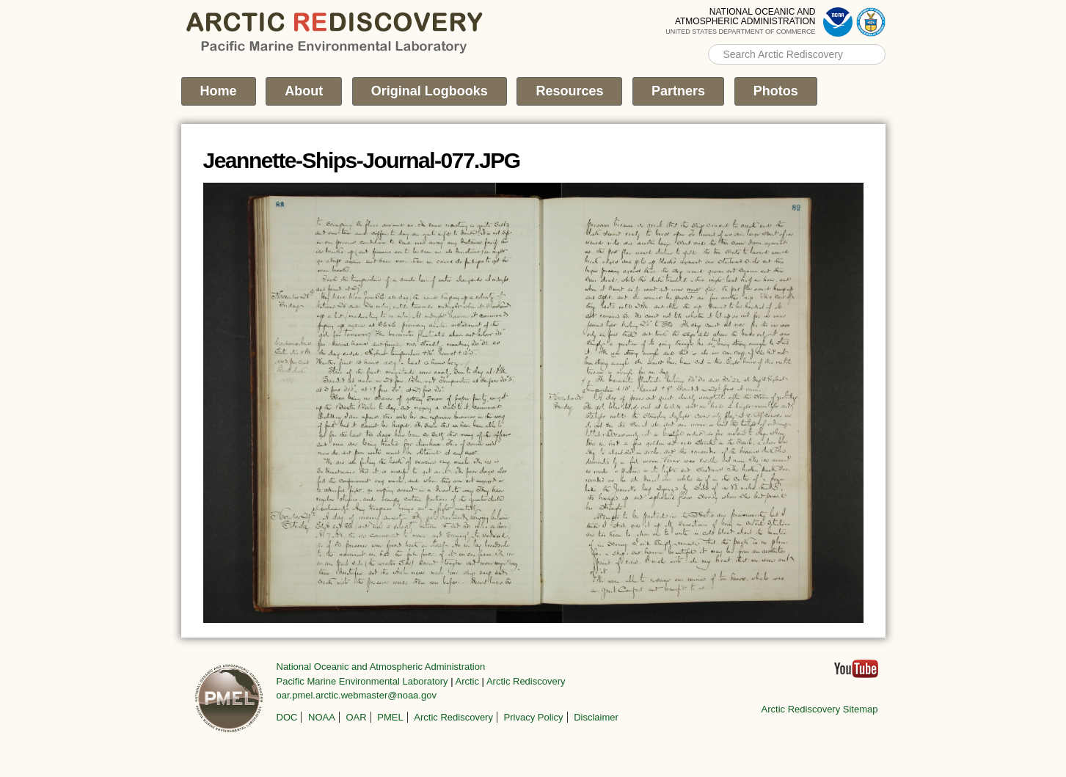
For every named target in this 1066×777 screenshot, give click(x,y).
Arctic (468, 681)
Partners (678, 91)
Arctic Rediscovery (526, 681)
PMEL (390, 717)
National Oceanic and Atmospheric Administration (381, 666)
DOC (287, 717)
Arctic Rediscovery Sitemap (820, 709)
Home (218, 91)
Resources (569, 91)
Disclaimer (596, 717)
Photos (775, 91)
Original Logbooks (429, 91)
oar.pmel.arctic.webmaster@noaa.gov (357, 695)
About (304, 91)
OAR (356, 717)
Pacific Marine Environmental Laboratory (362, 681)
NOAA (321, 717)
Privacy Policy (533, 717)
